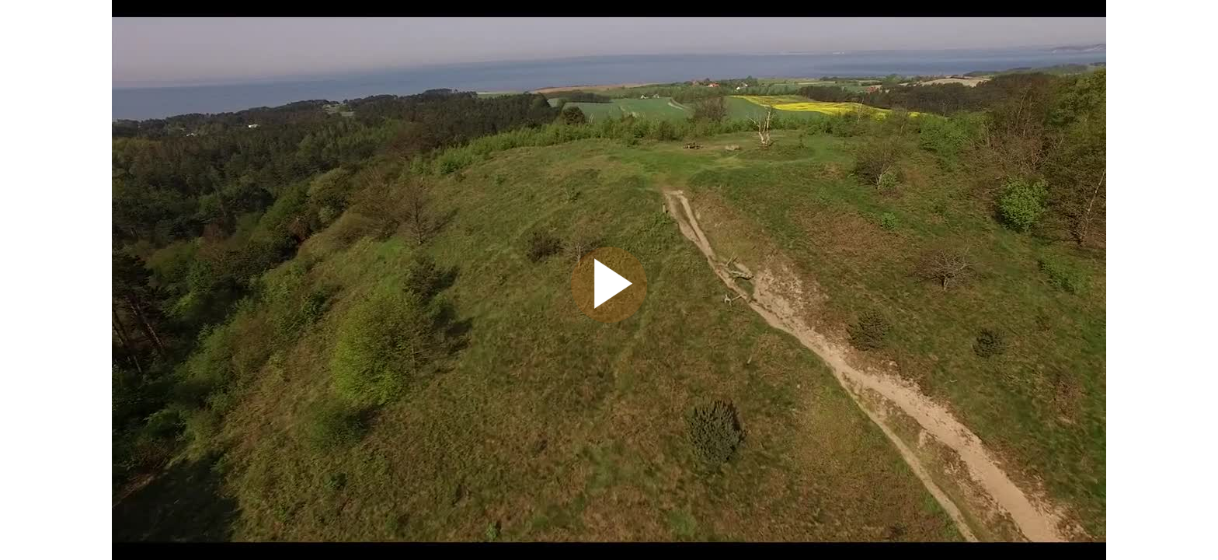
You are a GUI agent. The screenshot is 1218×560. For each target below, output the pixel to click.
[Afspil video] (609, 319)
